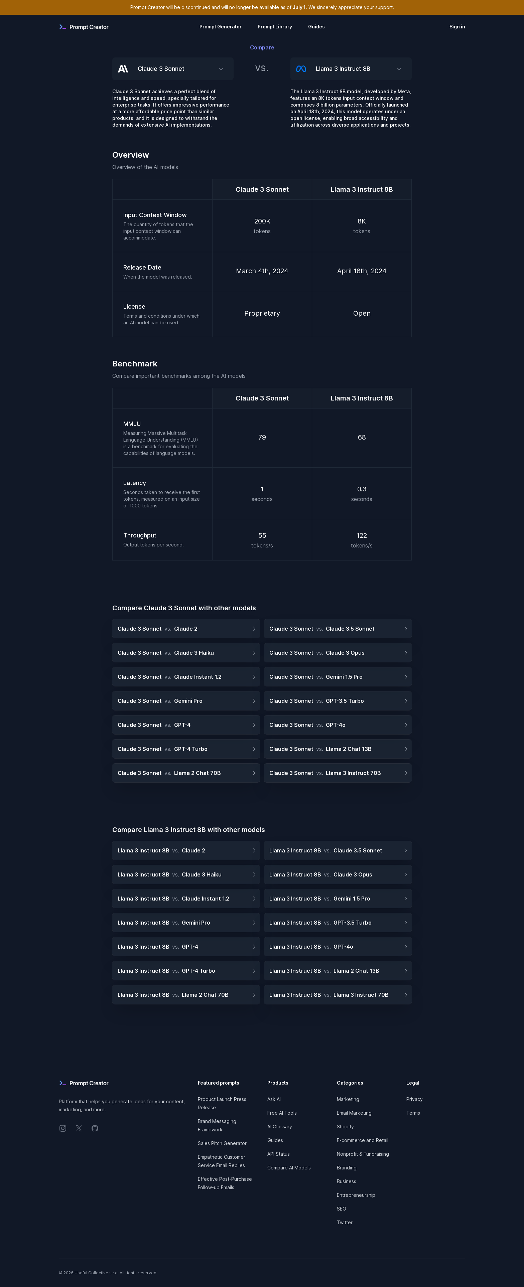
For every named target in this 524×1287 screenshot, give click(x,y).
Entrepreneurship (356, 1195)
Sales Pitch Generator (222, 1143)
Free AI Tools (282, 1113)
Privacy (414, 1099)
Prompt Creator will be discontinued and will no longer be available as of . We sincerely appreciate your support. (262, 7)
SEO (341, 1209)
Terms (413, 1113)
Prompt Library (275, 26)
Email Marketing (354, 1113)
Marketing (348, 1099)
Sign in (457, 26)
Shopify (345, 1126)
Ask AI (274, 1099)
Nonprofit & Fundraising (363, 1154)
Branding (347, 1167)
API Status (278, 1154)
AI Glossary (279, 1126)
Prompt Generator (221, 26)
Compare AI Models (289, 1167)
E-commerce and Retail (362, 1140)
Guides (316, 26)
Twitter (345, 1222)
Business (346, 1181)
